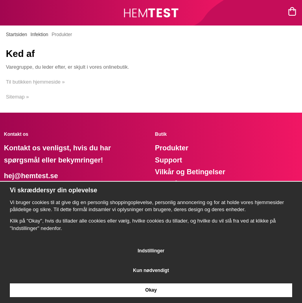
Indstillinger (151, 251)
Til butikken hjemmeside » (35, 82)
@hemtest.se (36, 176)
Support (168, 160)
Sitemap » (17, 97)
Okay (151, 290)
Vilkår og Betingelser (190, 172)
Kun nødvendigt (151, 270)
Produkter (171, 148)
